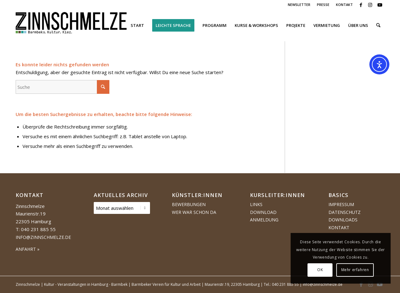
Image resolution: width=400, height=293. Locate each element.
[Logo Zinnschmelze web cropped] (71, 25)
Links (256, 204)
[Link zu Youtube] (379, 4)
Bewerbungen (189, 204)
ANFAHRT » (27, 249)
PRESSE (323, 4)
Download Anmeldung (264, 216)
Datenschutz (344, 212)
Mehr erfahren (355, 269)
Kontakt (338, 227)
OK (320, 269)
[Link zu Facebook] (360, 4)
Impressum (341, 204)
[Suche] (378, 25)
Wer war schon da (194, 212)
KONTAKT (344, 4)
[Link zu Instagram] (370, 4)
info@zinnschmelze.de (43, 237)
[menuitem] (299, 4)
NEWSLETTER (299, 4)
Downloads (343, 220)
